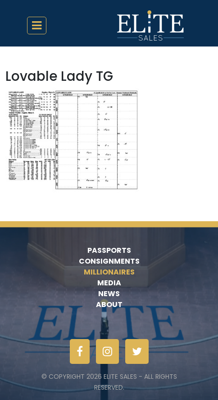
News (109, 293)
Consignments (109, 261)
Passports (109, 250)
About (109, 304)
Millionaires (109, 272)
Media (109, 283)
